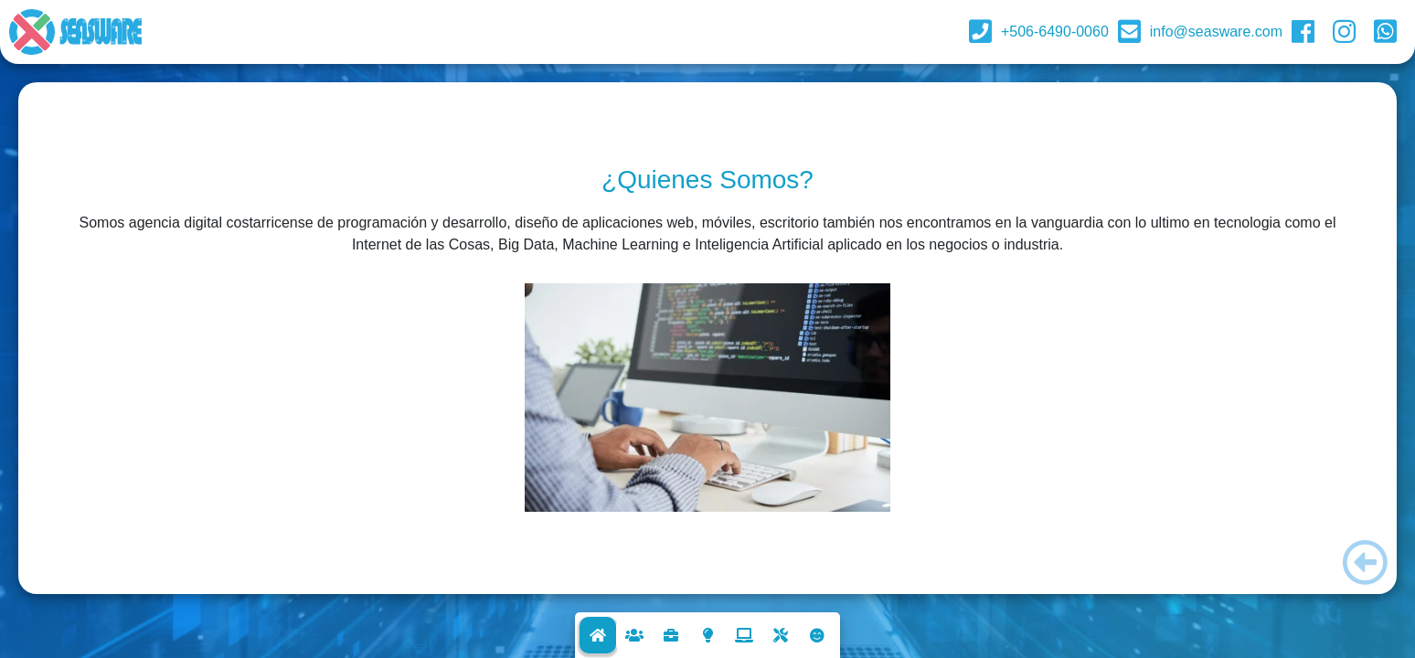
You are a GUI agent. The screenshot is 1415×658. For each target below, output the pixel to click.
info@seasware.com (1216, 31)
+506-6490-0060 (1055, 31)
